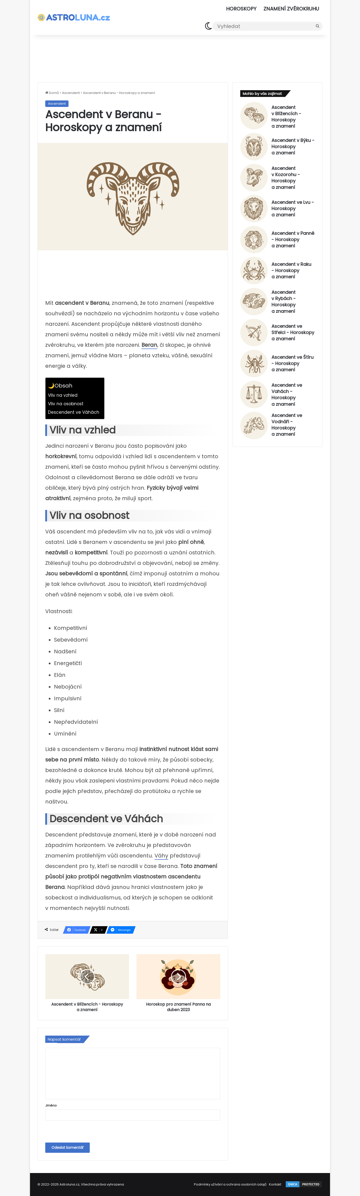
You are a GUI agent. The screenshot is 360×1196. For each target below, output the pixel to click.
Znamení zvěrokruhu (291, 8)
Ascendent (71, 92)
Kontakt (275, 1184)
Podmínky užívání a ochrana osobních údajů (230, 1184)
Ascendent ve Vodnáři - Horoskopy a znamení (287, 424)
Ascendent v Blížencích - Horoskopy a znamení (286, 116)
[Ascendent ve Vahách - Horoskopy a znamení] (254, 394)
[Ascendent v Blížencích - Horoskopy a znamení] (254, 115)
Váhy (161, 855)
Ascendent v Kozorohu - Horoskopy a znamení (286, 177)
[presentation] (79, 1132)
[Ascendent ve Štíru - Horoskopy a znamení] (254, 363)
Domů (52, 92)
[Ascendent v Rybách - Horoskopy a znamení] (254, 301)
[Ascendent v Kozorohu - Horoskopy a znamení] (254, 177)
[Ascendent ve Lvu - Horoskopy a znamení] (254, 208)
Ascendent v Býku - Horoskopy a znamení (293, 146)
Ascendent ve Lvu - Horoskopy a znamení (293, 208)
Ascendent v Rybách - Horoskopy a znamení (284, 301)
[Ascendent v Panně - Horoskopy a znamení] (254, 239)
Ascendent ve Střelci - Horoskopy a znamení (293, 332)
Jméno (51, 1105)
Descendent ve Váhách (73, 412)
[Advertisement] (180, 57)
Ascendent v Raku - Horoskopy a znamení (291, 270)
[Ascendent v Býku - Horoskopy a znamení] (254, 146)
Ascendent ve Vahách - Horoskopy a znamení (287, 394)
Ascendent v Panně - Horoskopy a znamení (293, 239)
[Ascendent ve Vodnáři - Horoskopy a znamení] (254, 425)
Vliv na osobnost (66, 404)
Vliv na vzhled (63, 395)
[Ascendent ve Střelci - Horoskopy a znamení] (254, 332)
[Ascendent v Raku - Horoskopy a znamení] (254, 270)
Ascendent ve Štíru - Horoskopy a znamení (293, 363)
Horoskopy (241, 8)
